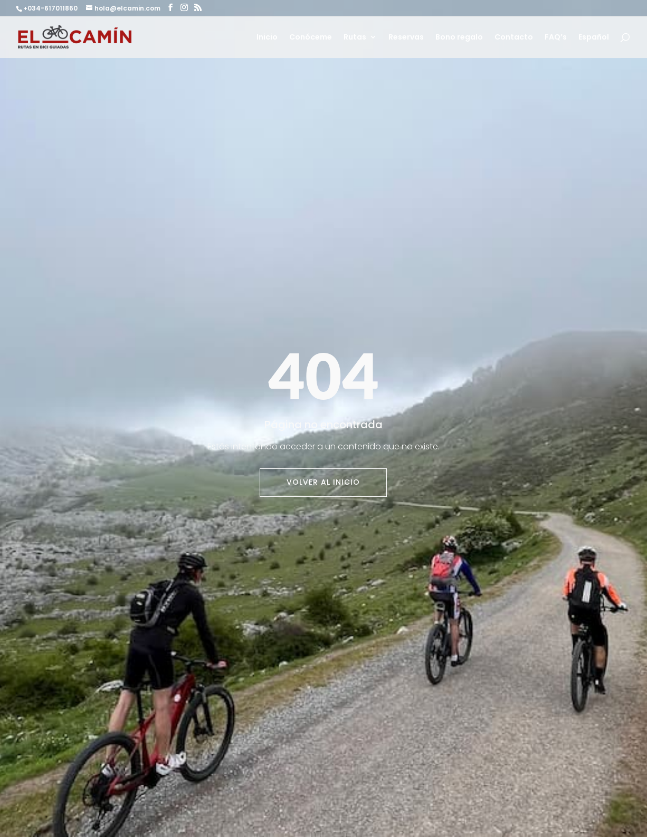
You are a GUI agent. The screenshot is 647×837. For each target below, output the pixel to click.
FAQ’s (556, 37)
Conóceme (310, 37)
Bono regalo (459, 37)
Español (593, 37)
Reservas (406, 37)
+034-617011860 (51, 8)
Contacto (513, 37)
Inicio (267, 37)
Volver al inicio (323, 482)
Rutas (355, 37)
